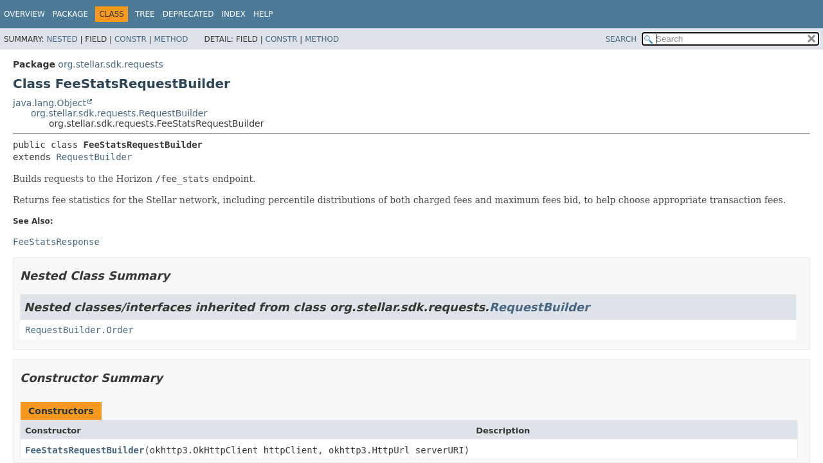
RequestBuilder (94, 157)
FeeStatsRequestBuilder (84, 450)
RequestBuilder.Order (79, 330)
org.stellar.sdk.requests (110, 64)
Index (233, 14)
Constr (130, 39)
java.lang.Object (49, 103)
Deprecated (188, 14)
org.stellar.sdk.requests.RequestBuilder (119, 113)
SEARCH (621, 39)
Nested (61, 39)
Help (263, 14)
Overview (24, 14)
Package (70, 14)
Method (171, 39)
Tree (145, 14)
